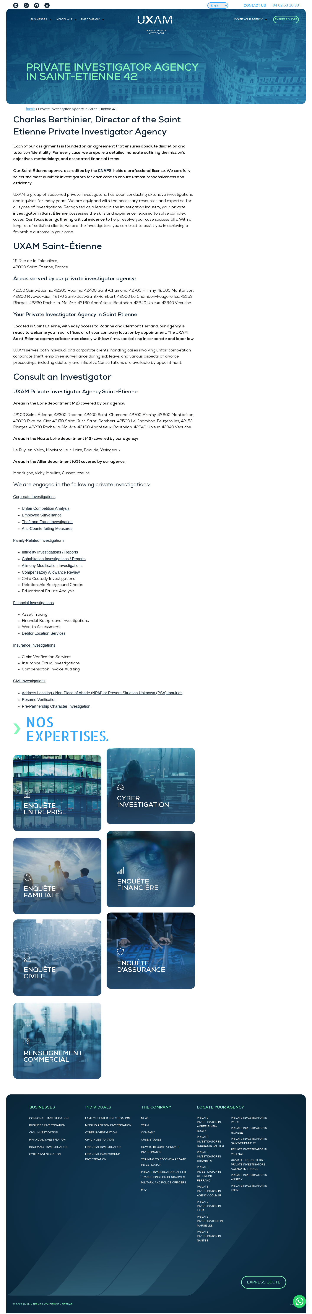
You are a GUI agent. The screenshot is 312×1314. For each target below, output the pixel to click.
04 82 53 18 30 (286, 5)
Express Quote (286, 19)
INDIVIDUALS (64, 19)
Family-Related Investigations (38, 540)
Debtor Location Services (43, 633)
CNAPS (105, 170)
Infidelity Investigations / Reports (50, 552)
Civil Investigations (29, 681)
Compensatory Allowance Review (51, 572)
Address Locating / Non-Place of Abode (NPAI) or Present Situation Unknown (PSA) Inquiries (102, 693)
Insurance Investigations (34, 645)
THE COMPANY (90, 19)
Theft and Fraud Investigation (47, 522)
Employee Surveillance (42, 515)
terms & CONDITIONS (46, 1304)
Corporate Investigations (34, 497)
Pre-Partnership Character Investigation (56, 706)
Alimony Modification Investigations (52, 565)
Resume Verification (39, 699)
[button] (299, 1301)
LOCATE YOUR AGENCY (248, 19)
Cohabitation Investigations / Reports (54, 559)
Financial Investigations (33, 603)
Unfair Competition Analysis (46, 508)
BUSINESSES (39, 19)
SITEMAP (67, 1304)
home (30, 109)
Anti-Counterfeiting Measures (47, 528)
